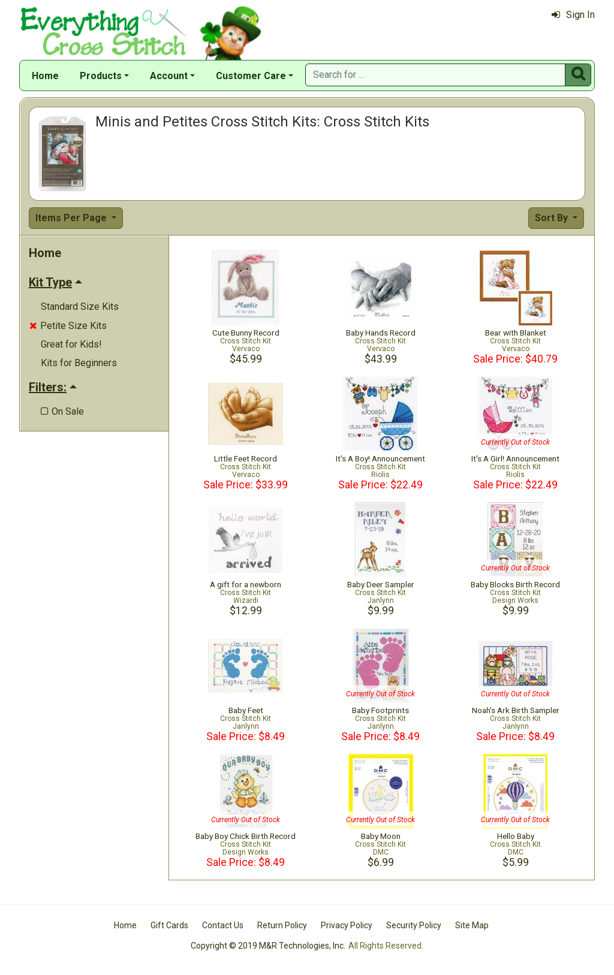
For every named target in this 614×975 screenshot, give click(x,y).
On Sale (62, 411)
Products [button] (101, 75)
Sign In (573, 14)
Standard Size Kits (80, 306)
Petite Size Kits (68, 325)
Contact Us (222, 925)
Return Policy (282, 925)
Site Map (472, 925)
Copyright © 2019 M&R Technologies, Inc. (268, 945)
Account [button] (169, 75)
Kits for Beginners (79, 363)
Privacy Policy (346, 925)
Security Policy (413, 925)
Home (45, 75)
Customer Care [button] (251, 75)
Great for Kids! (71, 344)
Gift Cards (169, 925)
